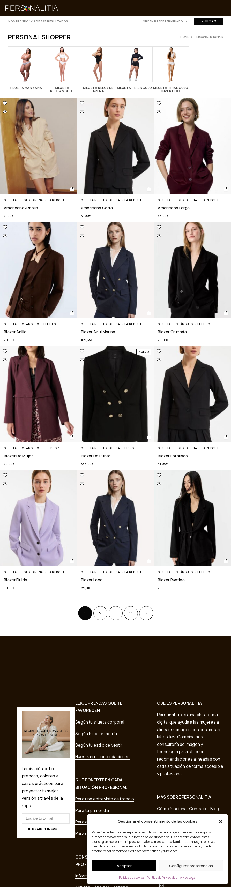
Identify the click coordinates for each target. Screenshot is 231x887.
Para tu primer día (92, 810)
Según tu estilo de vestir (98, 745)
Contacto (198, 808)
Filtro (208, 21)
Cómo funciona (172, 808)
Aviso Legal (188, 877)
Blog (214, 808)
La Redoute (57, 200)
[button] (220, 821)
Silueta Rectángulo (21, 324)
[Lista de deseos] (29, 103)
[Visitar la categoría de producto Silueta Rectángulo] (62, 69)
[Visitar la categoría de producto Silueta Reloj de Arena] (98, 69)
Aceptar (124, 865)
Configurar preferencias (191, 865)
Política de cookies (132, 877)
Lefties (49, 324)
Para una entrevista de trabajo (104, 799)
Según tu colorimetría (96, 733)
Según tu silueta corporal (99, 722)
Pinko (129, 448)
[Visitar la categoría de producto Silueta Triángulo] (134, 67)
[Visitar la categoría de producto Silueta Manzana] (26, 67)
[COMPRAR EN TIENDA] (72, 189)
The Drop (51, 448)
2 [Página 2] (100, 613)
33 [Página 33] (131, 613)
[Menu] (220, 8)
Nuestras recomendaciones (102, 757)
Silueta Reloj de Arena (23, 200)
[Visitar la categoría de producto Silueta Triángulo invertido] (171, 69)
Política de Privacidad (162, 877)
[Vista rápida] (18, 112)
